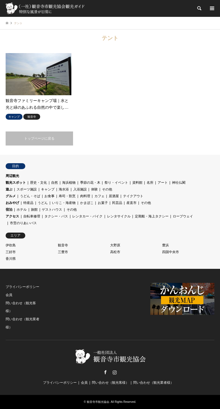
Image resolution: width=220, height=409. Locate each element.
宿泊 (9, 210)
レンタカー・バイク (87, 216)
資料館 (137, 183)
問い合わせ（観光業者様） (153, 383)
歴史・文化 (38, 183)
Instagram (115, 372)
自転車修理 (31, 216)
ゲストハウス (52, 210)
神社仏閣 (178, 183)
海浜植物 (69, 183)
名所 (150, 183)
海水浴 (64, 189)
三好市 (11, 252)
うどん (43, 203)
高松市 (115, 252)
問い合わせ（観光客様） (110, 383)
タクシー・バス (56, 216)
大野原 (115, 245)
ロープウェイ (183, 216)
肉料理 (85, 196)
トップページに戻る (39, 138)
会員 (9, 295)
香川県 (11, 259)
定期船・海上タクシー (152, 216)
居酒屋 (114, 196)
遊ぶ (9, 189)
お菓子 (103, 203)
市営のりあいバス (23, 223)
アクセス (12, 216)
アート (163, 183)
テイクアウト (133, 196)
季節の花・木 (90, 183)
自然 (54, 183)
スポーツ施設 (27, 189)
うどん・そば (30, 196)
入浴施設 (80, 189)
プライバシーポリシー (22, 287)
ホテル (22, 210)
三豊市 (63, 252)
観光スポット (16, 183)
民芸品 (117, 203)
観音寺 (63, 245)
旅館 (34, 210)
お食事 (49, 196)
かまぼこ (87, 203)
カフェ (99, 196)
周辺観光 (12, 176)
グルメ (11, 196)
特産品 (28, 203)
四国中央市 (170, 252)
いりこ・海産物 (64, 203)
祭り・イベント (116, 183)
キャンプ (48, 189)
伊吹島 (11, 245)
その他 (107, 189)
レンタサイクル (119, 216)
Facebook (105, 372)
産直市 (131, 203)
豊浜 (165, 245)
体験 (94, 189)
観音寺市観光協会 (98, 401)
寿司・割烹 (67, 196)
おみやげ (12, 203)
